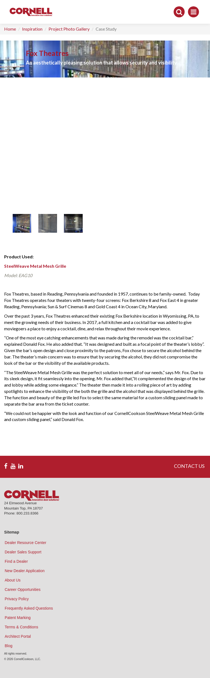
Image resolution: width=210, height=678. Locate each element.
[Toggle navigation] (193, 11)
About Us (13, 580)
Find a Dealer (16, 561)
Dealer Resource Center (25, 542)
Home (10, 28)
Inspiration (32, 28)
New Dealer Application (25, 571)
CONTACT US (189, 466)
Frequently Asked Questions (29, 608)
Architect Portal (18, 636)
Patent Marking (18, 617)
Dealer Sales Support (23, 552)
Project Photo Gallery (69, 28)
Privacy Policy (17, 599)
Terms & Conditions (21, 627)
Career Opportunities (23, 589)
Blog (8, 646)
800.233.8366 (28, 513)
